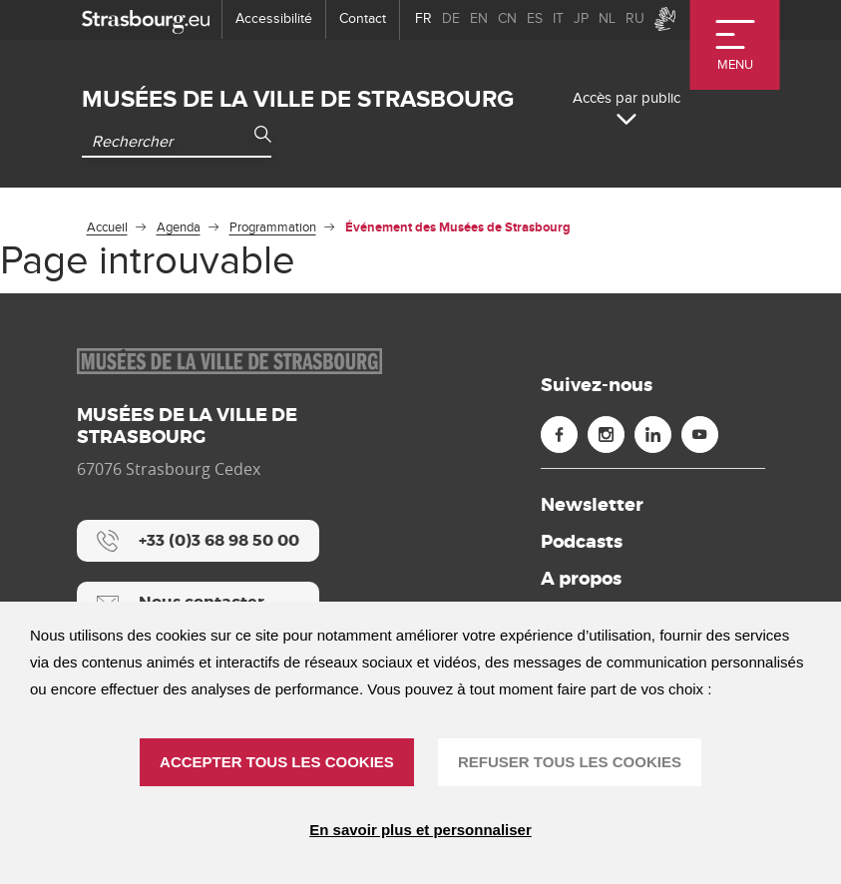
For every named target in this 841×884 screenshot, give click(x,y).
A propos (581, 579)
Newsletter (592, 505)
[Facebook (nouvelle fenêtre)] (559, 434)
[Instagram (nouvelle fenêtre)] (606, 434)
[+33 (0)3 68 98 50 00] (198, 541)
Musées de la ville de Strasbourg (298, 99)
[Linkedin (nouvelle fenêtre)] (652, 434)
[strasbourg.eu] (146, 19)
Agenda (179, 227)
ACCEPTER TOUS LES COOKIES (277, 761)
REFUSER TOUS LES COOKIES (569, 761)
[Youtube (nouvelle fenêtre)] (699, 434)
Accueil (107, 227)
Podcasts (582, 542)
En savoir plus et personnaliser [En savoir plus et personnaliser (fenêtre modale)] (420, 829)
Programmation (272, 227)
